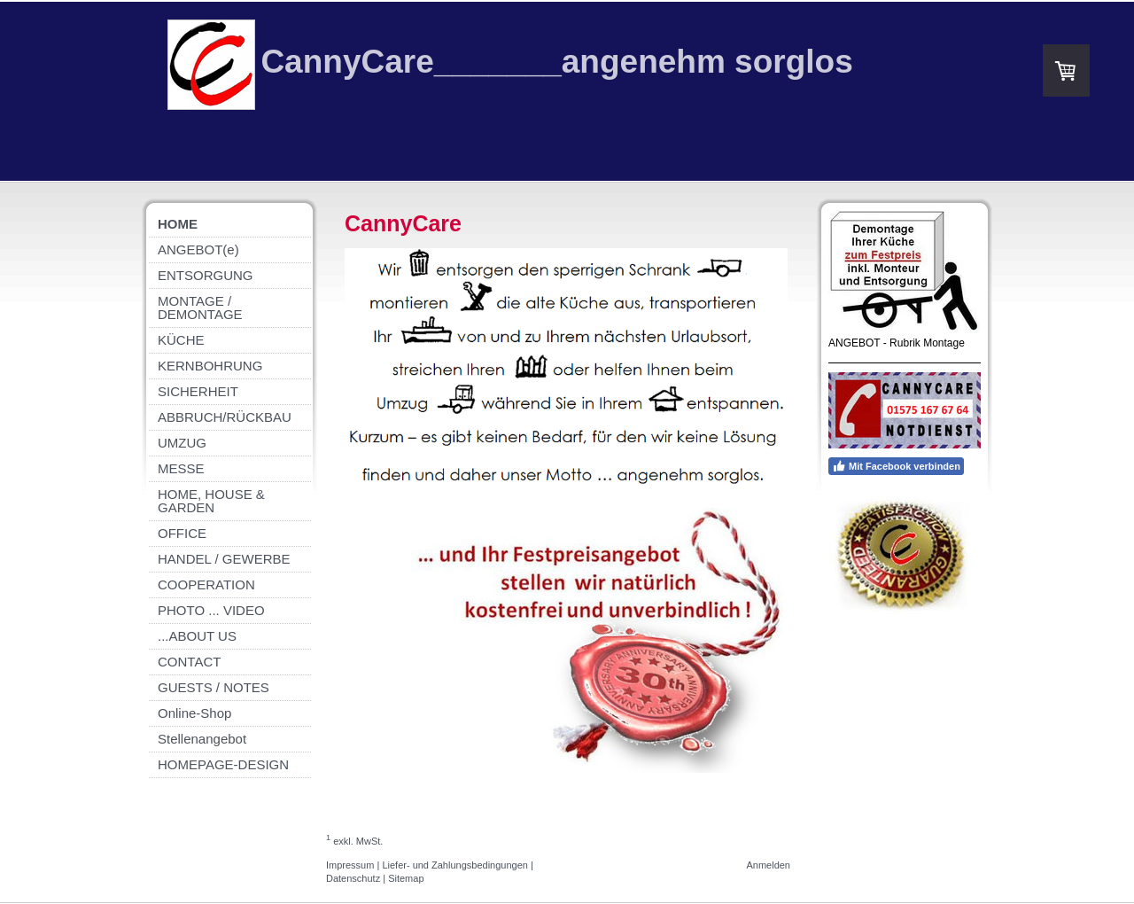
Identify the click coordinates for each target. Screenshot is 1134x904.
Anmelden (768, 865)
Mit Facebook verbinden (896, 466)
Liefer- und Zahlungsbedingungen (455, 865)
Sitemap (405, 878)
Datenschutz (353, 878)
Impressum (350, 865)
